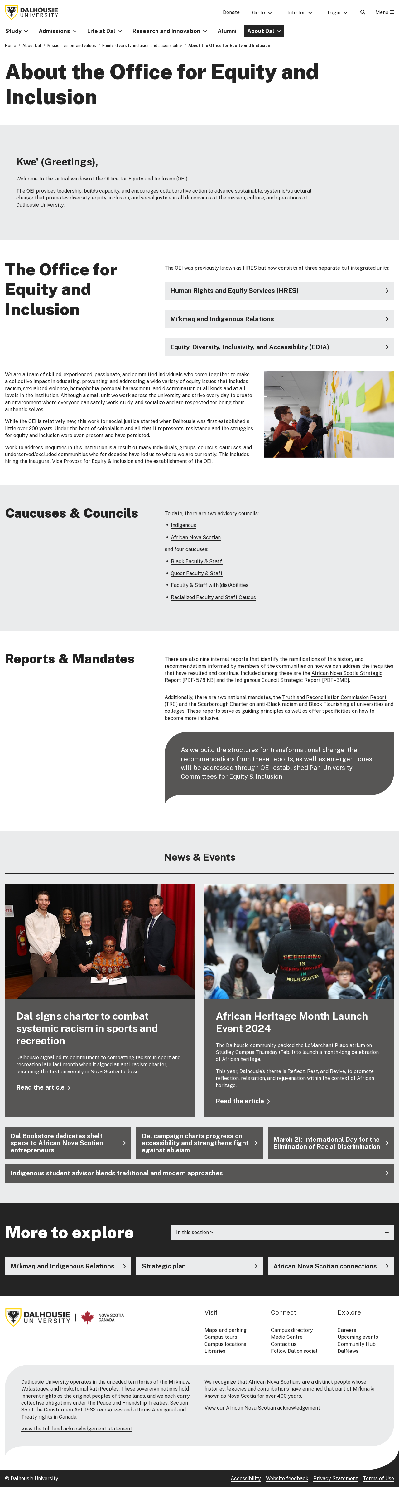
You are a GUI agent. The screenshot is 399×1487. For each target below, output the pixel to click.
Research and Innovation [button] (166, 31)
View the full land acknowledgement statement (76, 1429)
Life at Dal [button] (101, 31)
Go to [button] (258, 13)
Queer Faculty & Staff (197, 573)
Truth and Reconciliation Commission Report (334, 697)
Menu (384, 12)
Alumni (227, 31)
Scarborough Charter (223, 704)
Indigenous (183, 525)
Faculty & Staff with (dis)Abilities (209, 585)
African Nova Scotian (196, 537)
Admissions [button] (54, 31)
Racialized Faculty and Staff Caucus (213, 597)
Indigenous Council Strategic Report (278, 680)
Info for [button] (296, 13)
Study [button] (13, 31)
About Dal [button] (260, 31)
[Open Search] (362, 12)
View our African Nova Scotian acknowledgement (262, 1408)
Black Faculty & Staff (197, 561)
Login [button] (334, 13)
